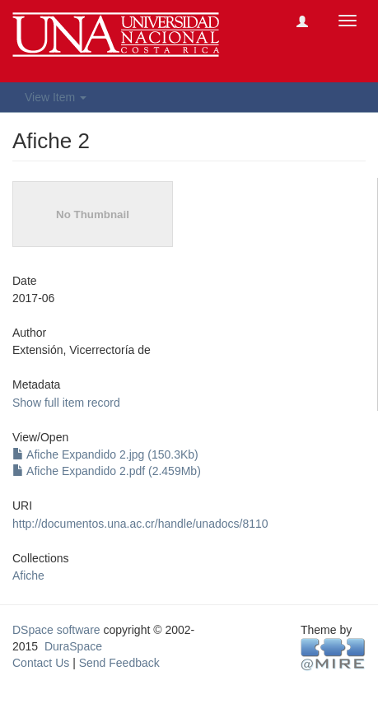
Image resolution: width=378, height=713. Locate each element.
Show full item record (66, 402)
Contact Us (40, 662)
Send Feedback (119, 662)
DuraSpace (73, 646)
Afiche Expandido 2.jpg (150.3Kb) (105, 454)
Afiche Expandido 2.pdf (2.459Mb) (106, 471)
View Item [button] (55, 97)
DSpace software (56, 629)
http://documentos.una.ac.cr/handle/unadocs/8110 (140, 523)
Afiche (28, 575)
